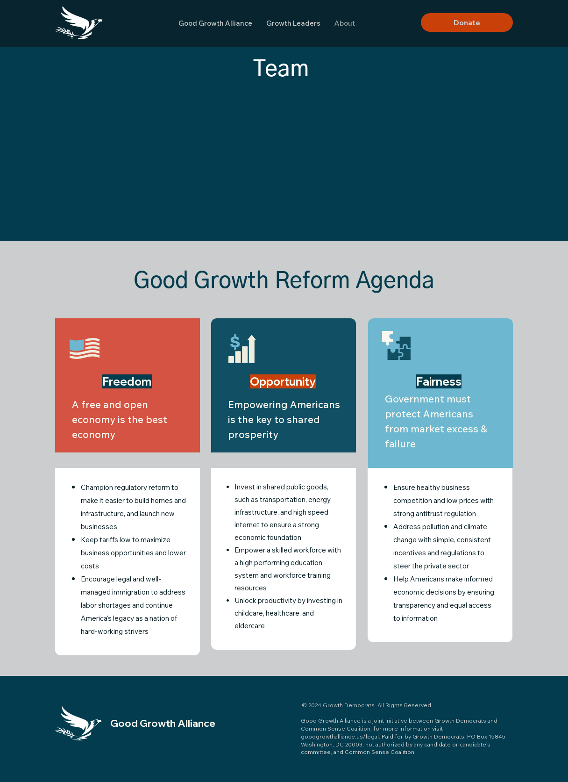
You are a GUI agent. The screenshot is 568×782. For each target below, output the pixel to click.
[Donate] (467, 22)
